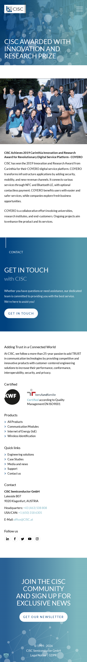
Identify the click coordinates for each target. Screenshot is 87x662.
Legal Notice (38, 655)
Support (12, 468)
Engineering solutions (20, 454)
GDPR (53, 655)
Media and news (17, 464)
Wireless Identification (21, 436)
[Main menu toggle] (79, 9)
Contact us (14, 473)
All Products (15, 422)
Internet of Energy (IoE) (22, 431)
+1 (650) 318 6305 (30, 512)
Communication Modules (23, 426)
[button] (43, 617)
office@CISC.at (23, 519)
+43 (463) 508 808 (35, 508)
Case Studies (15, 459)
